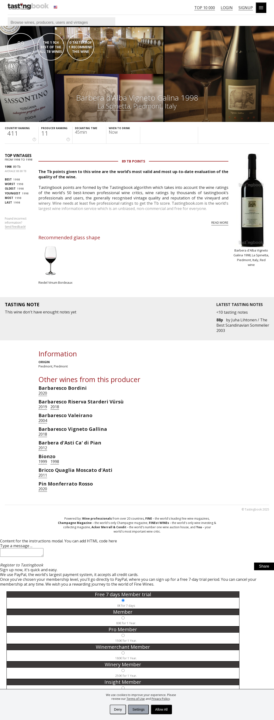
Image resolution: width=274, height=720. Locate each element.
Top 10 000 (204, 7)
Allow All (161, 709)
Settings (138, 709)
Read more (219, 222)
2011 (42, 475)
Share (264, 568)
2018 (54, 406)
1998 (8, 166)
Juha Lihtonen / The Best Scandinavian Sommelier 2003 (242, 325)
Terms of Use (136, 699)
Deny (118, 709)
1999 (42, 461)
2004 (42, 420)
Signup (245, 7)
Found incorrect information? (15, 222)
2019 (42, 406)
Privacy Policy (161, 699)
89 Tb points (133, 161)
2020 (42, 393)
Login (227, 7)
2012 (42, 447)
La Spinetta (113, 106)
